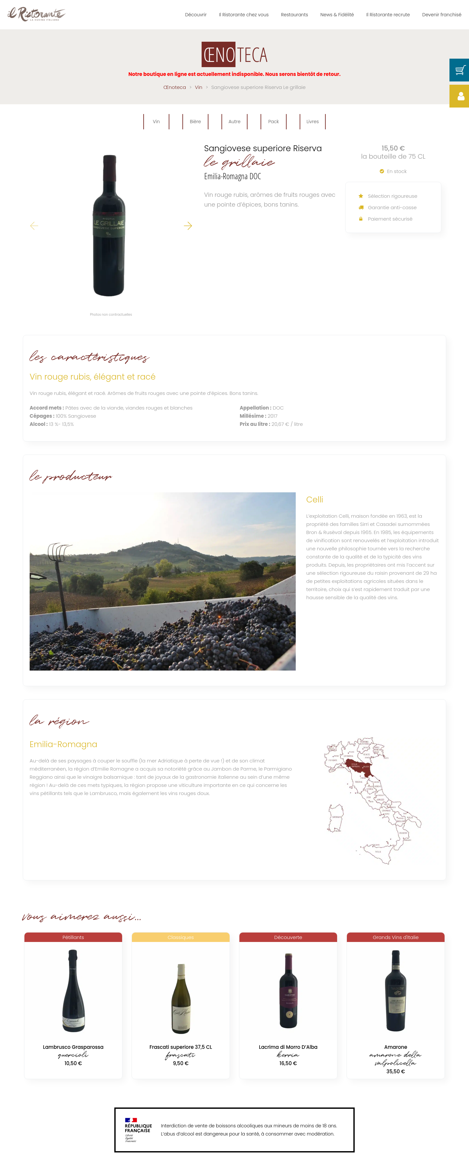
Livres (312, 121)
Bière (195, 121)
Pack (273, 121)
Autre (235, 121)
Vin (156, 121)
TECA (234, 54)
